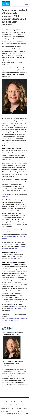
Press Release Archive (17, 402)
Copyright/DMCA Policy (7, 408)
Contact (26, 408)
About (7, 402)
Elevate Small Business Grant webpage (14, 236)
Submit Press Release (8, 405)
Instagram (18, 308)
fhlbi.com (5, 196)
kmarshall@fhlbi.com (14, 259)
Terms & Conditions (21, 405)
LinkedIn (10, 308)
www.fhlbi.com (15, 306)
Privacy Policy (19, 408)
